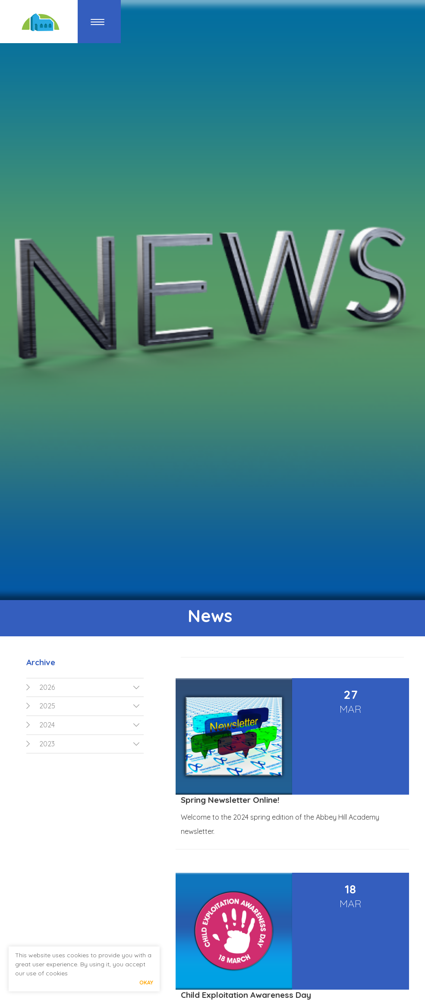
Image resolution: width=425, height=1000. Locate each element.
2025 (40, 705)
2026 (40, 687)
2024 (40, 724)
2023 (40, 743)
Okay (146, 982)
